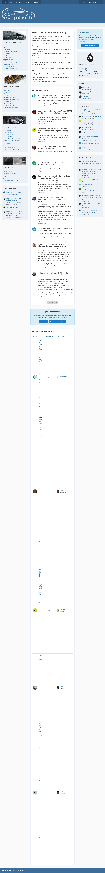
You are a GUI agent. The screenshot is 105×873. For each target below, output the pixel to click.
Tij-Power (85, 96)
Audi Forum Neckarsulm (10, 63)
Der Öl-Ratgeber (8, 103)
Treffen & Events (8, 61)
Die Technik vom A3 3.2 (10, 171)
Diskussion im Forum (9, 90)
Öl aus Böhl (63, 376)
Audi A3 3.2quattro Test (10, 149)
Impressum (6, 50)
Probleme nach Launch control (91, 148)
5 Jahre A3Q (6, 53)
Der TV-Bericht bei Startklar (11, 109)
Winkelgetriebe (40, 658)
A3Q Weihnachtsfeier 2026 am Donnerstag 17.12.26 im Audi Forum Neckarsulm (15, 213)
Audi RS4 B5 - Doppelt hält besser (40, 426)
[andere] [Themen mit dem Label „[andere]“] (40, 417)
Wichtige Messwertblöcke (11, 99)
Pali (82, 145)
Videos (5, 179)
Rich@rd (39, 601)
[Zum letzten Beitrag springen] (58, 377)
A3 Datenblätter (8, 175)
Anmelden (83, 2)
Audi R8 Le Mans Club (9, 180)
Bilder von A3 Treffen (9, 177)
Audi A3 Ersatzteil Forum (10, 142)
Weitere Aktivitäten (52, 302)
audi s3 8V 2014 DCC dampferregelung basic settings (40, 581)
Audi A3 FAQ (7, 131)
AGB (4, 48)
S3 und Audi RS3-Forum (39, 639)
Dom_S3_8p (85, 87)
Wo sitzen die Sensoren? (10, 97)
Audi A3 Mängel (8, 132)
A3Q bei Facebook (8, 59)
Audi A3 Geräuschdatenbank (11, 138)
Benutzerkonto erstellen (57, 322)
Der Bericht (6, 92)
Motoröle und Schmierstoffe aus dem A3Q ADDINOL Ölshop (40, 398)
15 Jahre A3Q (7, 57)
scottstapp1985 (87, 92)
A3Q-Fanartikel (7, 66)
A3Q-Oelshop (83, 68)
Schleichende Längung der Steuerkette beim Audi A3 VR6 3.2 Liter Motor (91, 163)
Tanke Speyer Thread (9, 173)
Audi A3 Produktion (9, 147)
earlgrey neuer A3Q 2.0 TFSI (90, 132)
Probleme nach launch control (90, 143)
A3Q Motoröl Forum (9, 105)
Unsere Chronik (8, 46)
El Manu (62, 791)
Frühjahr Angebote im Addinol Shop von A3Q (40, 350)
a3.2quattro (63, 490)
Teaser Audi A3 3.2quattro (11, 146)
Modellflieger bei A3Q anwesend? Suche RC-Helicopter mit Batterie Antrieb (91, 197)
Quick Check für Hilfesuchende (12, 96)
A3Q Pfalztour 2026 (12, 207)
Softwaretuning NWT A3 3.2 (11, 140)
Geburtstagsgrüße (87, 184)
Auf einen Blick (7, 101)
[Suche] (100, 2)
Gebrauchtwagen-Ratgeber (11, 107)
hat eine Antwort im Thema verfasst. (55, 96)
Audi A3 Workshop (8, 144)
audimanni (84, 140)
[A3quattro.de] (52, 14)
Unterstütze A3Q (8, 64)
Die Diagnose (7, 94)
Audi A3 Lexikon (8, 136)
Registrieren (92, 2)
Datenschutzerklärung (10, 51)
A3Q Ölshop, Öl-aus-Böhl (10, 68)
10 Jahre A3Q (7, 55)
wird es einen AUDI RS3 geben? (91, 180)
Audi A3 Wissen (8, 134)
